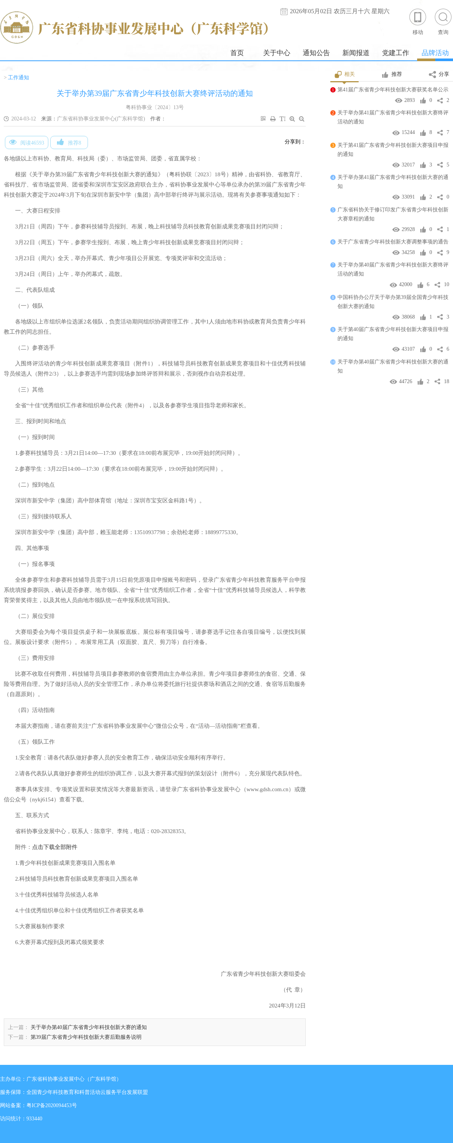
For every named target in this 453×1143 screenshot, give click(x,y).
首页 (237, 53)
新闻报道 (356, 53)
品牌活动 (435, 53)
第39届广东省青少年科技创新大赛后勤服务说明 (86, 1037)
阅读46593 (26, 142)
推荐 (391, 75)
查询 (443, 21)
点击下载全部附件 (54, 847)
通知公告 (316, 53)
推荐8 (69, 142)
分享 (439, 75)
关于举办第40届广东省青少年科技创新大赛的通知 (89, 1027)
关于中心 (276, 53)
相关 (344, 75)
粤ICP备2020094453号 (51, 1105)
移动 (418, 21)
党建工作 (395, 53)
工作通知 (18, 77)
